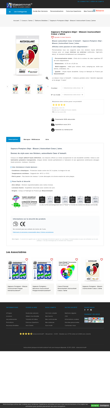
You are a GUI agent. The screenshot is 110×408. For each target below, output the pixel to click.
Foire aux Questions (32, 322)
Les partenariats (11, 319)
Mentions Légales (70, 313)
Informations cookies (72, 319)
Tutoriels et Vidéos (32, 319)
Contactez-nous (70, 325)
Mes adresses (49, 322)
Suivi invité (48, 325)
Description (13, 139)
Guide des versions (32, 313)
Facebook (85, 310)
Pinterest (88, 310)
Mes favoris (49, 316)
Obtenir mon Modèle (32, 316)
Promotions (10, 322)
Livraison (9, 316)
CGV (66, 316)
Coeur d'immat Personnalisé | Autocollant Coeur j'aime (67, 288)
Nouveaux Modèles (12, 325)
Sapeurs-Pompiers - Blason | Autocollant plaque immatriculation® (17, 288)
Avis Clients (29, 325)
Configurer (104, 405)
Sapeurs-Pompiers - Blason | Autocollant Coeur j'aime (92, 287)
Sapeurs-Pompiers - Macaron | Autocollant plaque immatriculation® (42, 288)
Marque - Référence (32, 139)
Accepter (95, 405)
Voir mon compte (51, 313)
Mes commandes (51, 319)
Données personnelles (72, 322)
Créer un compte (97, 1)
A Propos (9, 313)
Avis (47, 139)
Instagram (91, 310)
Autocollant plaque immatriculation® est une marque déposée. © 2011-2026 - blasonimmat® (55, 347)
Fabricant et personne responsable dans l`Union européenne (33, 232)
